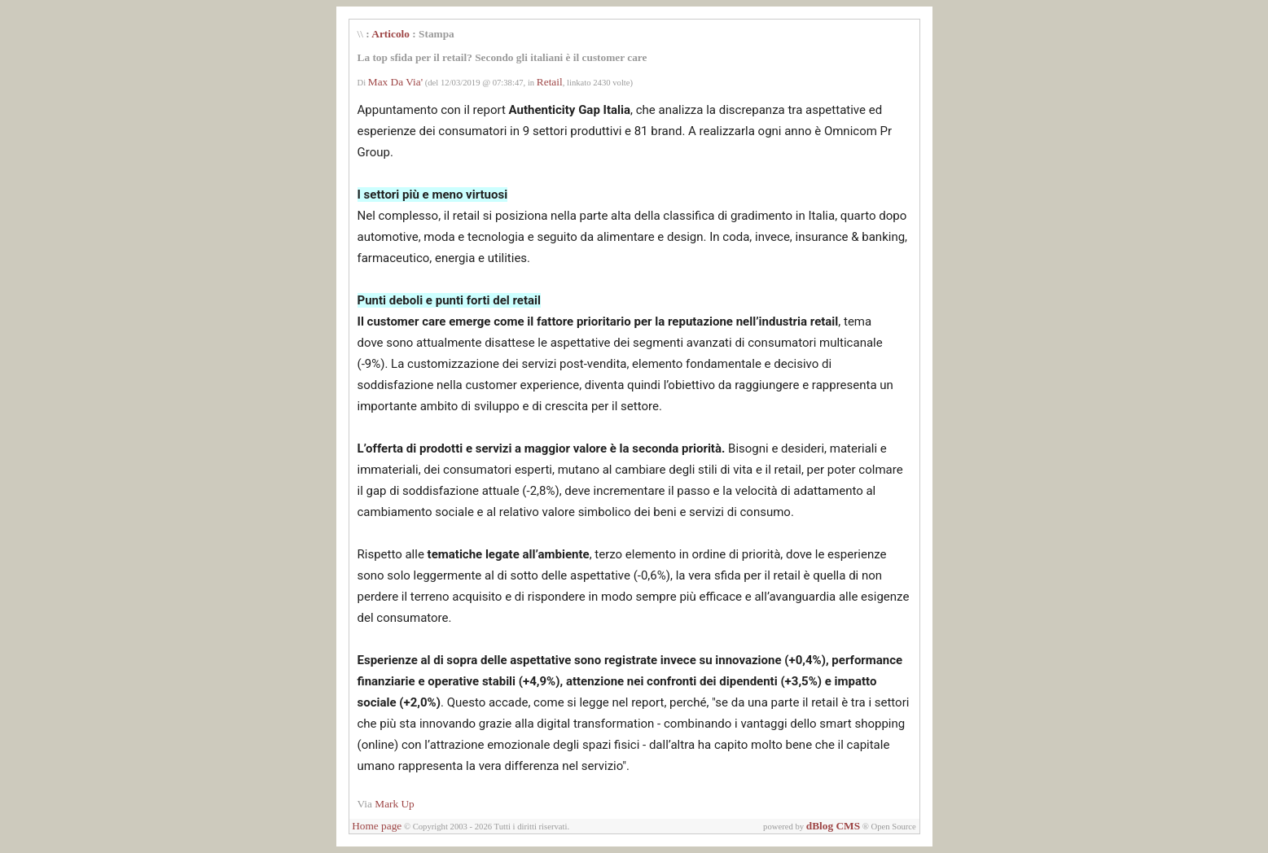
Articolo (390, 34)
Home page (376, 826)
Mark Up (395, 804)
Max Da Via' (395, 82)
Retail (550, 82)
